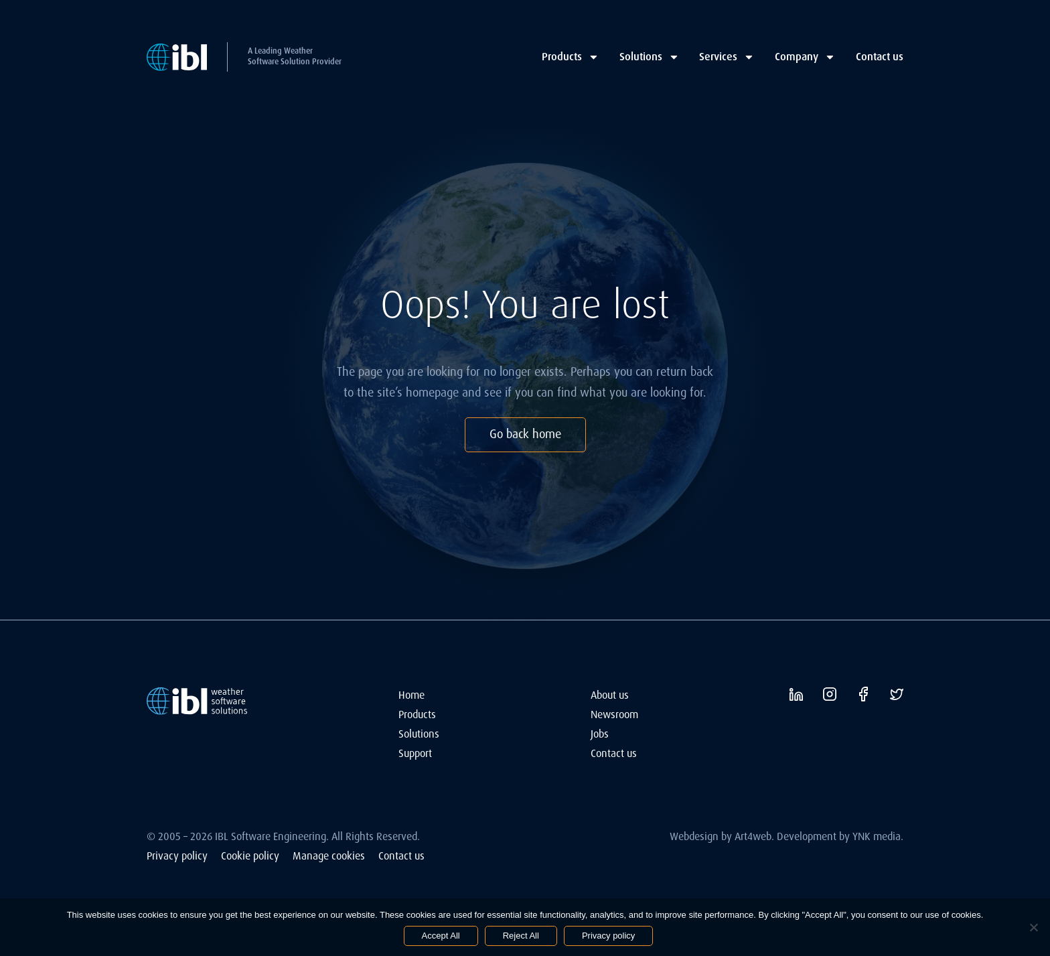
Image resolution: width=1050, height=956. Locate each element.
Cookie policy (250, 856)
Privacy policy (177, 856)
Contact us (879, 57)
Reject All (521, 936)
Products (570, 57)
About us (610, 695)
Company (805, 57)
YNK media (876, 836)
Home (411, 695)
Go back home (525, 434)
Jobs (600, 734)
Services (727, 57)
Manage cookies (329, 856)
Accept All (441, 936)
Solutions (649, 57)
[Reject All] (1033, 927)
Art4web (753, 836)
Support (415, 753)
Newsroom (614, 714)
